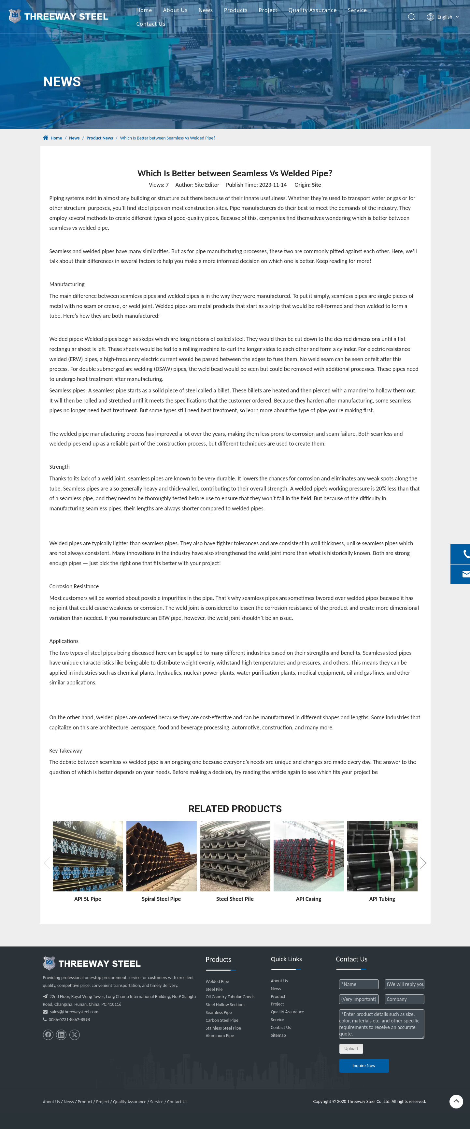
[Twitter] (74, 1035)
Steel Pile (214, 989)
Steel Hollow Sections (226, 1004)
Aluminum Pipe (220, 1035)
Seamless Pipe (219, 1012)
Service (367, 11)
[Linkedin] (61, 1035)
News (215, 11)
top (456, 1101)
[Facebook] (48, 1035)
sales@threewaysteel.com (74, 1012)
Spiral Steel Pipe (161, 898)
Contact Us (160, 24)
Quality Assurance (322, 11)
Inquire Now (363, 1065)
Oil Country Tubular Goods (230, 997)
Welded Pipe (217, 981)
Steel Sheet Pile (235, 898)
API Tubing (382, 898)
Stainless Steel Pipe (223, 1028)
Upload (351, 1048)
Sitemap (278, 1035)
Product (278, 996)
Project (277, 11)
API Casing (308, 898)
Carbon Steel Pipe (222, 1020)
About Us (185, 11)
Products (246, 11)
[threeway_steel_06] (92, 963)
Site (316, 184)
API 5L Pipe (87, 898)
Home (154, 11)
